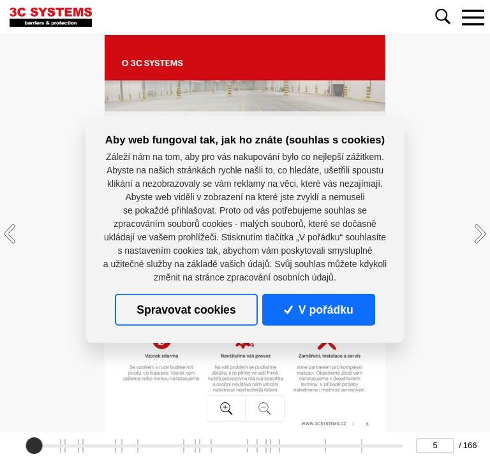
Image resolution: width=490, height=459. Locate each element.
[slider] (34, 445)
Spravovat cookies (186, 309)
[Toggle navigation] (473, 17)
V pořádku (318, 309)
